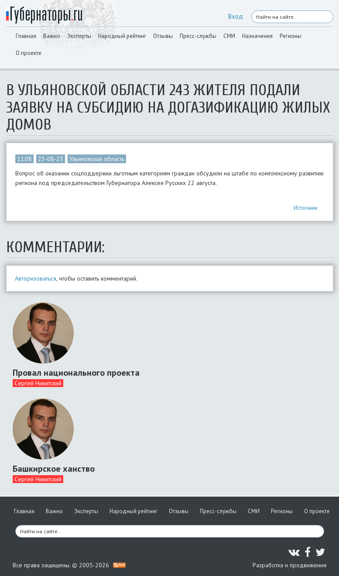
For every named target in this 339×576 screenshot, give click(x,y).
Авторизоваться (35, 278)
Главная (26, 36)
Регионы (290, 36)
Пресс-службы (198, 36)
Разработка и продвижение (290, 565)
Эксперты (79, 36)
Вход (235, 16)
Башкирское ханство (54, 468)
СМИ (229, 36)
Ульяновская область (96, 159)
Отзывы (163, 36)
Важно (51, 36)
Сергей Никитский (38, 383)
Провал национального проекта (76, 372)
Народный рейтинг (122, 36)
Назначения (257, 36)
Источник (306, 208)
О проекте (28, 53)
